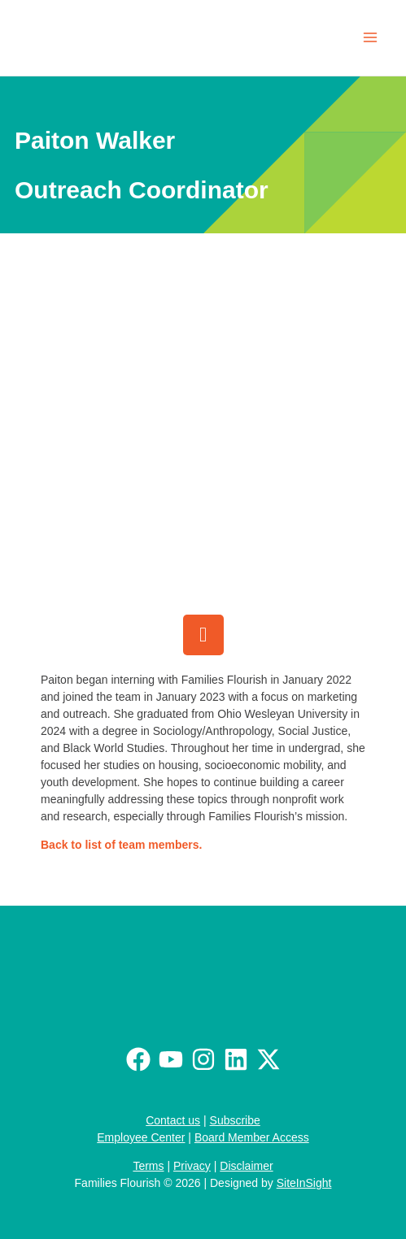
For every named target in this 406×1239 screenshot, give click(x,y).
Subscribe (235, 1120)
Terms (148, 1165)
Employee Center (141, 1137)
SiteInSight (304, 1182)
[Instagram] (203, 1059)
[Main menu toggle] (369, 37)
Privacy (192, 1165)
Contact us (173, 1120)
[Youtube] (171, 1059)
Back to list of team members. (121, 844)
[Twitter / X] (268, 1059)
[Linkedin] (236, 1059)
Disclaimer (246, 1165)
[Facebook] (138, 1059)
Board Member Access (251, 1137)
